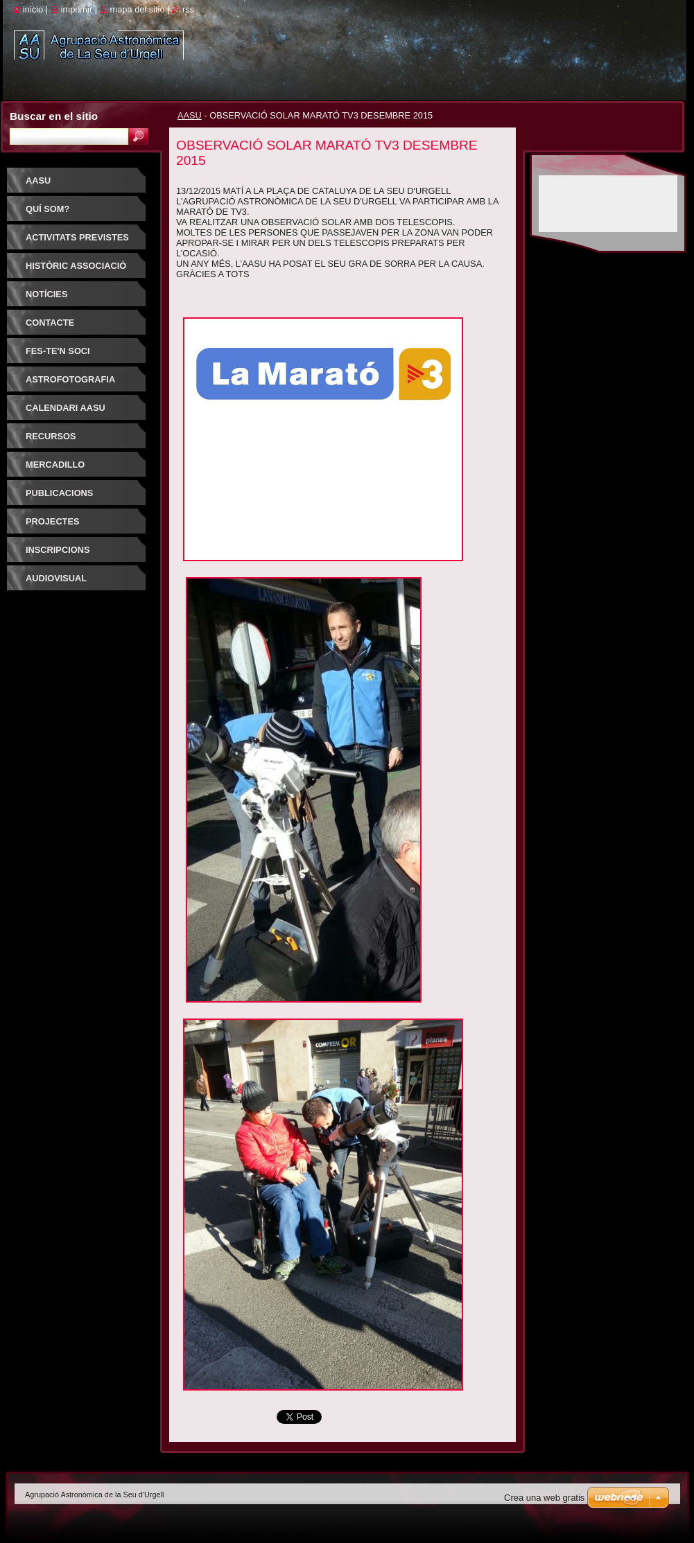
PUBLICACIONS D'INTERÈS (59, 498)
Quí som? (47, 209)
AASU (189, 115)
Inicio (33, 9)
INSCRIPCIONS (57, 550)
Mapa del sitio (137, 9)
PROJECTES (53, 521)
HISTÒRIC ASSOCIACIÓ (76, 266)
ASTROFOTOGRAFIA (70, 379)
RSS (188, 9)
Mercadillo (55, 464)
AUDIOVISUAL (56, 578)
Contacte (50, 322)
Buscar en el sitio (54, 116)
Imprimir (77, 9)
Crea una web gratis (544, 1497)
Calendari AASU (65, 408)
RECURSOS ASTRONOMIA (56, 441)
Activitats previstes (77, 237)
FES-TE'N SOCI (58, 351)
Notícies (46, 294)
